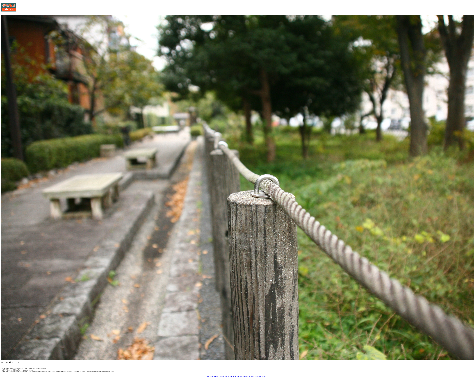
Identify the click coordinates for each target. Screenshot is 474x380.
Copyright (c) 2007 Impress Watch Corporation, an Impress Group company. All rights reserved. (237, 376)
